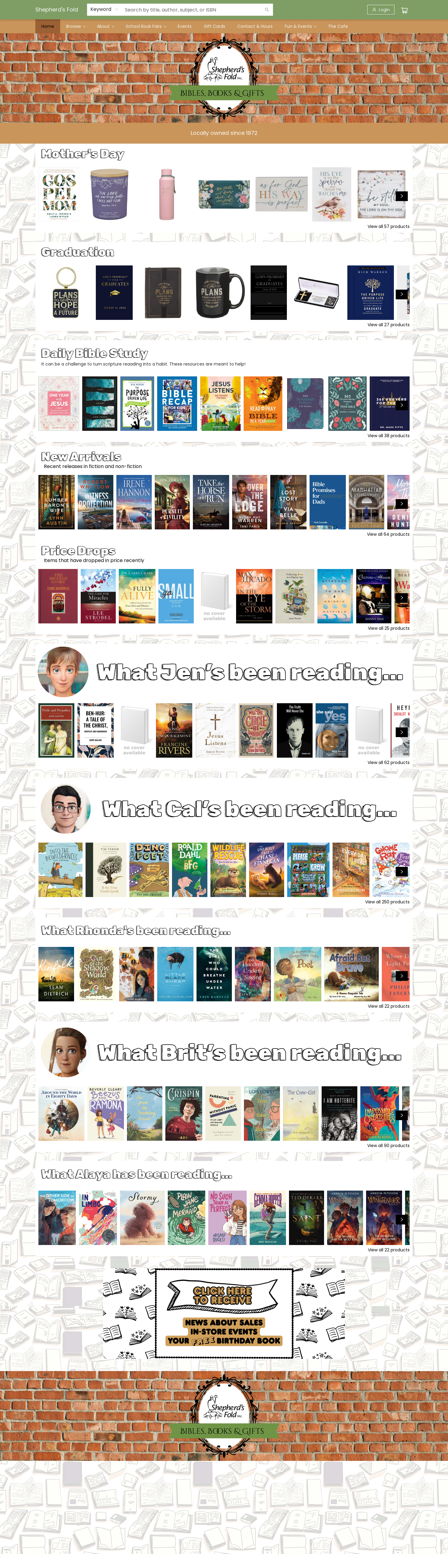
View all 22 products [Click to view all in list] (389, 1006)
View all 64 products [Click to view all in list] (388, 534)
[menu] (224, 26)
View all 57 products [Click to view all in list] (389, 226)
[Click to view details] (58, 194)
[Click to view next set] (402, 196)
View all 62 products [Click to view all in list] (389, 762)
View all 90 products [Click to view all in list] (388, 1146)
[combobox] (104, 9)
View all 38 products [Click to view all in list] (389, 436)
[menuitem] (47, 26)
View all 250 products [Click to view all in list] (387, 902)
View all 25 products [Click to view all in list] (389, 628)
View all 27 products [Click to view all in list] (389, 325)
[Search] (267, 10)
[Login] (380, 10)
